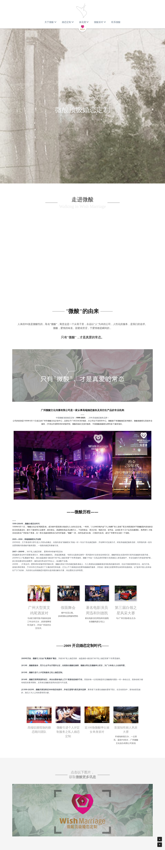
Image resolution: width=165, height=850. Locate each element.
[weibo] (149, 843)
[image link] (82, 790)
